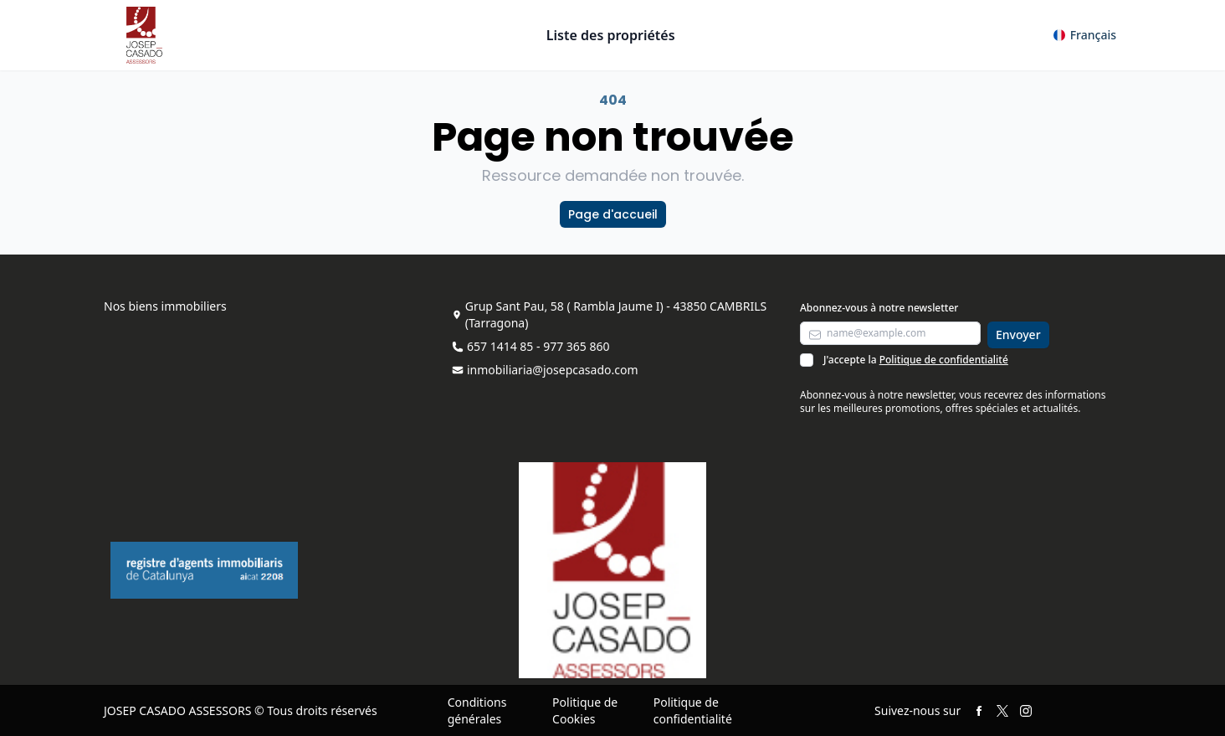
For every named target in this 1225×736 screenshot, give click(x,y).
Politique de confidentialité (943, 360)
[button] (1084, 35)
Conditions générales (477, 710)
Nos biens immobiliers (165, 306)
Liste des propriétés (610, 35)
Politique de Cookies (585, 710)
